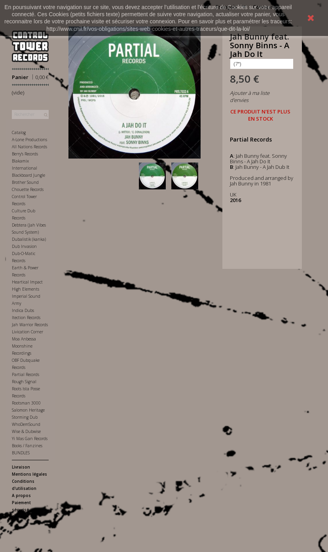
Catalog (19, 132)
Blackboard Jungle (28, 175)
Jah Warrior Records (30, 324)
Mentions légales (29, 474)
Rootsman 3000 (26, 403)
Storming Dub (25, 417)
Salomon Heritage (28, 410)
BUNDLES (21, 453)
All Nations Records (29, 146)
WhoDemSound (26, 424)
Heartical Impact (27, 282)
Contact (19, 517)
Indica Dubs (23, 310)
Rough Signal (24, 381)
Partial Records (25, 374)
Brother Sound (25, 182)
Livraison (21, 467)
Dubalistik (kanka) (29, 239)
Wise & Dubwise (26, 431)
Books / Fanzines (27, 445)
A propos (21, 495)
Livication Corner (27, 332)
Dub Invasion (24, 246)
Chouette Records (28, 189)
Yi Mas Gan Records (29, 438)
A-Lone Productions (29, 139)
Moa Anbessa (24, 339)
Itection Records (26, 317)
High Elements (25, 289)
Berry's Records (25, 154)
